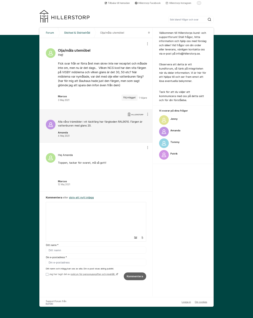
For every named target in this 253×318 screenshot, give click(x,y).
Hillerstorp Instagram (178, 3)
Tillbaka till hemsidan (117, 3)
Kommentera (135, 276)
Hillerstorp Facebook (148, 3)
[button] (135, 237)
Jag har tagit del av (83, 274)
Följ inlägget (129, 97)
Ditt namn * (52, 245)
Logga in (186, 302)
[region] (96, 73)
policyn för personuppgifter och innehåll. (93, 274)
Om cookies (201, 302)
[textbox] (96, 218)
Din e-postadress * (56, 257)
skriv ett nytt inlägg (81, 197)
